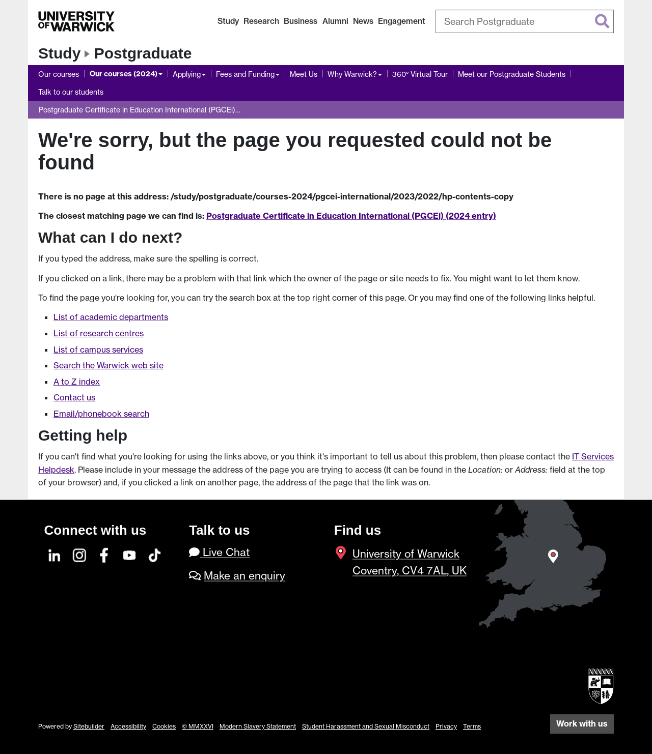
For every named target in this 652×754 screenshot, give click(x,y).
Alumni (335, 21)
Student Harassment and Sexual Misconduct (365, 726)
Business (300, 21)
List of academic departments (110, 317)
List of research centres (98, 333)
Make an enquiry (244, 575)
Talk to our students (70, 92)
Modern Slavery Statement (258, 726)
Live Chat (219, 552)
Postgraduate (143, 53)
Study (228, 21)
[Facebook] (105, 553)
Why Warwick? (352, 74)
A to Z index (76, 381)
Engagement (401, 21)
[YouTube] (130, 553)
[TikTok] (155, 553)
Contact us (74, 397)
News (363, 21)
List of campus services (98, 349)
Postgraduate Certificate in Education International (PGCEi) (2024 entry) (351, 216)
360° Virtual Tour (420, 74)
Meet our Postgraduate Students (511, 74)
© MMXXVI (197, 726)
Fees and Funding (245, 74)
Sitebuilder (88, 726)
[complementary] (542, 678)
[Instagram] (80, 553)
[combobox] (525, 21)
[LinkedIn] (55, 553)
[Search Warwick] (525, 21)
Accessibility (128, 726)
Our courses (58, 74)
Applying (187, 74)
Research (261, 21)
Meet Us (303, 74)
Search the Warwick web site (108, 365)
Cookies (164, 726)
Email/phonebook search (101, 414)
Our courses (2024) (123, 73)
